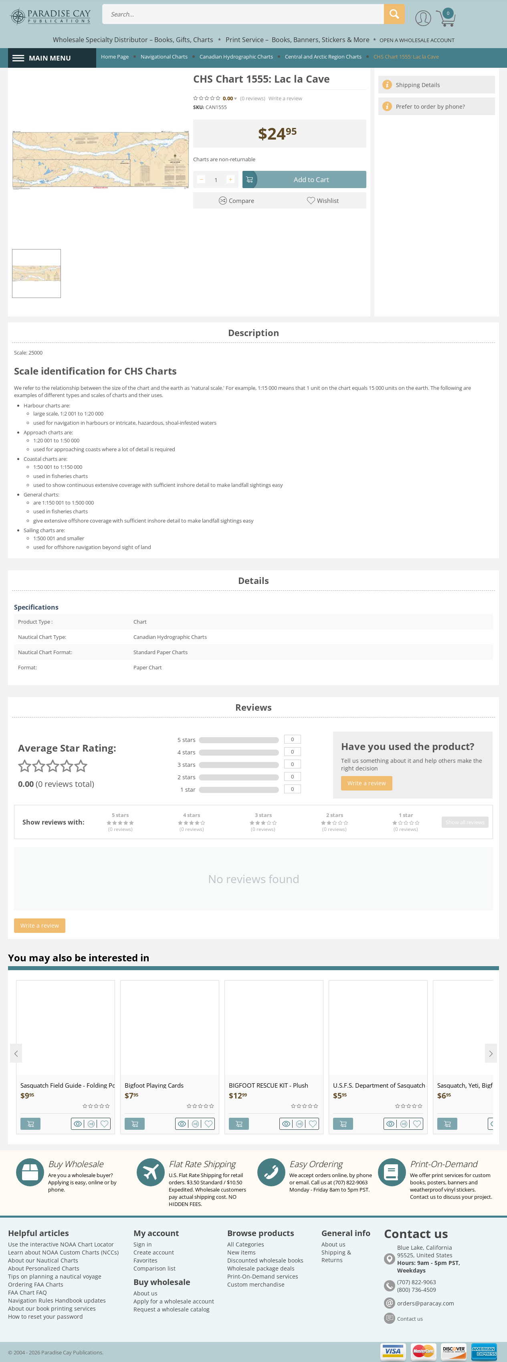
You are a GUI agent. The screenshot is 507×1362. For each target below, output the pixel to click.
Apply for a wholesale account (173, 1301)
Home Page (115, 56)
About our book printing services (52, 1308)
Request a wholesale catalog (171, 1309)
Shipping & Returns (336, 1256)
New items (241, 1252)
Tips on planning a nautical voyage (54, 1276)
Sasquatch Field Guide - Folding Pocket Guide (67, 1085)
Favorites (145, 1260)
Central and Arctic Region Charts (323, 56)
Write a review (285, 98)
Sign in (142, 1244)
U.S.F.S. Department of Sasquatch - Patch (380, 1085)
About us (145, 1293)
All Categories (245, 1244)
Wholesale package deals (261, 1268)
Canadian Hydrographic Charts (236, 56)
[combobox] (253, 14)
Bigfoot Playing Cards (154, 1085)
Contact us (410, 1318)
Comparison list (154, 1268)
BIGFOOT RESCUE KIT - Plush (268, 1085)
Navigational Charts (164, 56)
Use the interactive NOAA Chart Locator (61, 1244)
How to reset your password (45, 1316)
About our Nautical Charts (43, 1260)
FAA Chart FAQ (27, 1292)
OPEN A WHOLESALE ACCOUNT (417, 40)
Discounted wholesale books (265, 1260)
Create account (153, 1252)
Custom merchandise (256, 1284)
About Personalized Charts (43, 1268)
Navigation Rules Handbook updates (57, 1300)
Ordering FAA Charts (35, 1284)
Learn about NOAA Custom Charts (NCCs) (63, 1252)
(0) (252, 98)
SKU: (198, 107)
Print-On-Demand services (262, 1276)
